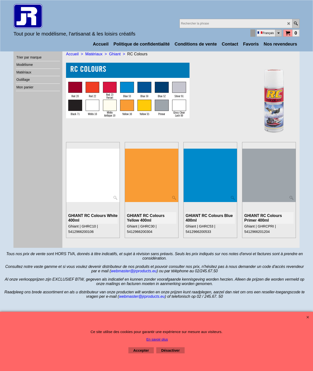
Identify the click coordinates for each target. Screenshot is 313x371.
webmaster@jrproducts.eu (134, 271)
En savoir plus (157, 339)
